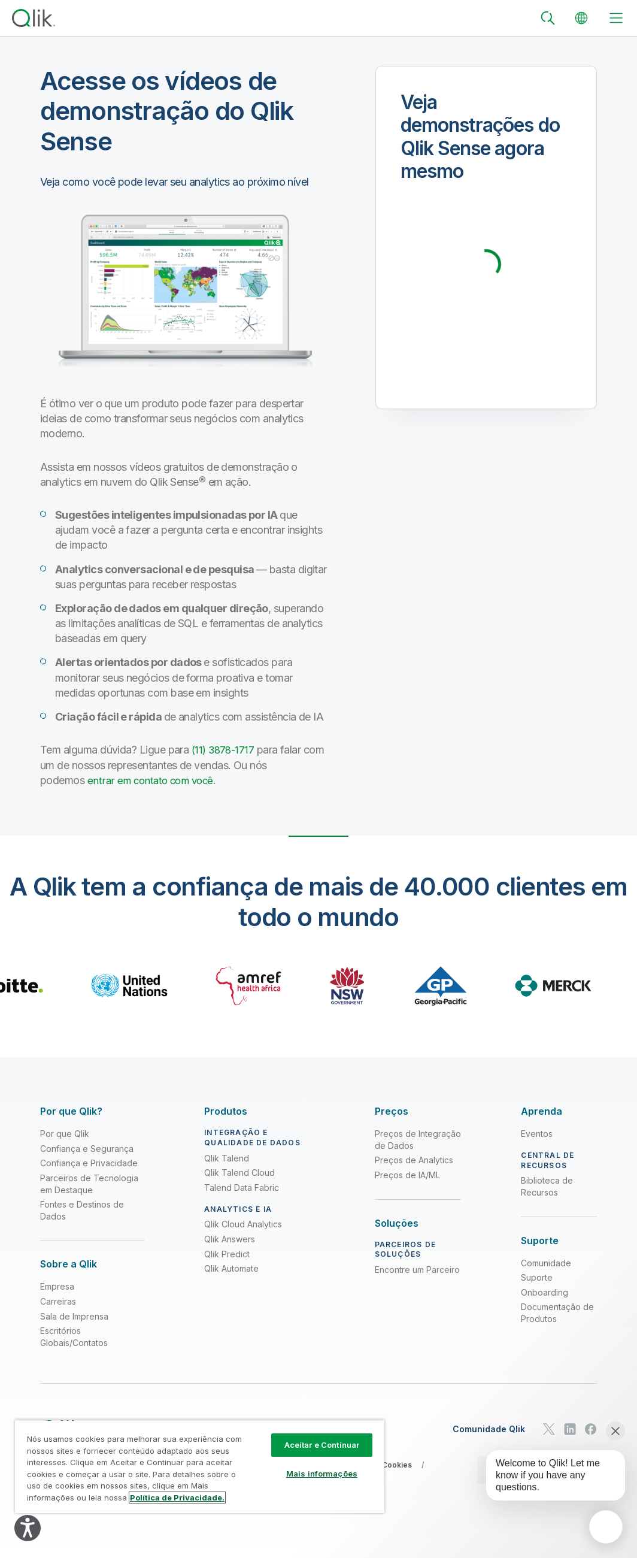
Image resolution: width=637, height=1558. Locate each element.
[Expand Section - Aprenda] (541, 1111)
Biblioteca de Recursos (547, 1186)
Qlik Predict (227, 1253)
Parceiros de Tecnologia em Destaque (89, 1184)
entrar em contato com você (153, 780)
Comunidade (546, 1262)
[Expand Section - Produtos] (225, 1111)
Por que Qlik (64, 1134)
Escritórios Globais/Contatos (74, 1337)
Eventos (537, 1134)
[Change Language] (581, 18)
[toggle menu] (616, 18)
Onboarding (544, 1292)
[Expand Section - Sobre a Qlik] (68, 1264)
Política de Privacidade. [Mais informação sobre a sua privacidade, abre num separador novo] (177, 1497)
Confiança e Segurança (87, 1148)
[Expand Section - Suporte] (540, 1240)
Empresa (57, 1286)
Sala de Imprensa (74, 1316)
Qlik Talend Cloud (239, 1172)
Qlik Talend (226, 1157)
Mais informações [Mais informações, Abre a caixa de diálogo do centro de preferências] (321, 1473)
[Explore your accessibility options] (27, 1528)
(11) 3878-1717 (225, 749)
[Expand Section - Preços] (391, 1111)
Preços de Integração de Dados (418, 1140)
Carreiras (58, 1301)
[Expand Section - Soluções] (396, 1223)
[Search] (548, 18)
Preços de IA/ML (407, 1175)
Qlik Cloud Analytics (243, 1224)
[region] (199, 1466)
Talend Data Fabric (241, 1187)
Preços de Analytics (414, 1160)
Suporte (537, 1277)
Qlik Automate (231, 1268)
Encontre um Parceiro (417, 1269)
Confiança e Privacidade (89, 1163)
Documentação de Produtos (557, 1313)
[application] (606, 1527)
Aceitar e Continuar (321, 1445)
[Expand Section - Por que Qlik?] (71, 1111)
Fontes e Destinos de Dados (82, 1210)
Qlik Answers (229, 1239)
